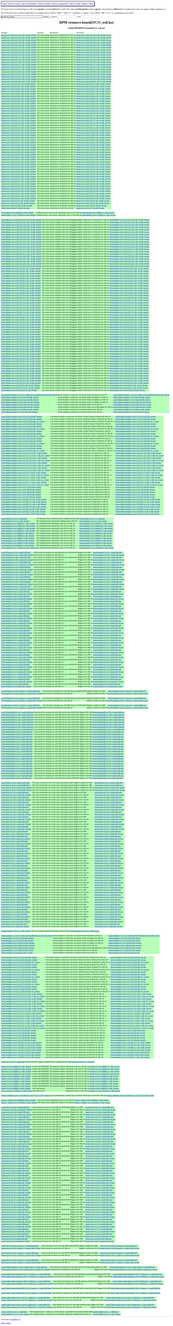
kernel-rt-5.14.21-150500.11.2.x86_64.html (16, 1091)
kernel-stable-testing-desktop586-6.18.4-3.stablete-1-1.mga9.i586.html (26, 1293)
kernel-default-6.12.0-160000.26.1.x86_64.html (18, 531)
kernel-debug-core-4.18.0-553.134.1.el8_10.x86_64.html (21, 220)
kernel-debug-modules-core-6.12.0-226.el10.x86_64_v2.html (22, 451)
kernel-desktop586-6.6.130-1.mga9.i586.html (17, 720)
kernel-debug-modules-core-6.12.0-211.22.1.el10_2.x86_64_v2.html (25, 455)
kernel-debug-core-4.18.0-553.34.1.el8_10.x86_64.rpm (128, 368)
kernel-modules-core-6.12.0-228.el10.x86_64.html (19, 972)
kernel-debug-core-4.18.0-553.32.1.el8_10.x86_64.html (21, 373)
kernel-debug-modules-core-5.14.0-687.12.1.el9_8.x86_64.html (23, 504)
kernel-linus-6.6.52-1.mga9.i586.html (14, 870)
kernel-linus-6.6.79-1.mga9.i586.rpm (108, 846)
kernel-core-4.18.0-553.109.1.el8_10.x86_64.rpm (93, 72)
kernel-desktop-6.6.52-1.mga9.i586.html (15, 630)
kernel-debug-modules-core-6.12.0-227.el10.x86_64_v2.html (22, 443)
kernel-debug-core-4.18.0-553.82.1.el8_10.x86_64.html (21, 288)
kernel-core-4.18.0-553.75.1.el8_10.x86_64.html (18, 120)
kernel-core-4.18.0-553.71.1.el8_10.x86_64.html (18, 128)
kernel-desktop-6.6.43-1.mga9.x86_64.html (16, 643)
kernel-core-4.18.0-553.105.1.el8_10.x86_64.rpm (93, 76)
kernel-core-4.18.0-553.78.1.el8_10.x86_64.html (18, 113)
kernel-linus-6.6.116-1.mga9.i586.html (15, 817)
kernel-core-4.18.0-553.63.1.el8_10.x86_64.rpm (93, 140)
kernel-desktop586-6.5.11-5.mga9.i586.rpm (108, 773)
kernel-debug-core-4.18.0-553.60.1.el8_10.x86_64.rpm (128, 329)
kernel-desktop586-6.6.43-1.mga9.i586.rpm (108, 756)
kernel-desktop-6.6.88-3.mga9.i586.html (15, 596)
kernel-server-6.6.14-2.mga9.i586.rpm (98, 1219)
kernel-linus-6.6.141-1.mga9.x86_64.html (16, 795)
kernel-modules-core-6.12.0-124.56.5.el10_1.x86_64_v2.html (23, 1028)
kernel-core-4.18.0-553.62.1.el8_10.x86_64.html (18, 142)
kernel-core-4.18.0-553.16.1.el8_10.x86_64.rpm (93, 198)
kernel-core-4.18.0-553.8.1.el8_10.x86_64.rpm (92, 201)
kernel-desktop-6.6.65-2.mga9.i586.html (15, 616)
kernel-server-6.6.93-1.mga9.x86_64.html (16, 1149)
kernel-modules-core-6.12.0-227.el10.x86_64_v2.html (20, 984)
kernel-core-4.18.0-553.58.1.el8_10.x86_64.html (18, 147)
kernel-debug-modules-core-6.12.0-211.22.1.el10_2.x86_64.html (24, 453)
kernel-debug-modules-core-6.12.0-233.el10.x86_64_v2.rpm (137, 421)
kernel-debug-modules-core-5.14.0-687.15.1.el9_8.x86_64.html (23, 499)
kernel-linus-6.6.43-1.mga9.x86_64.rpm (109, 882)
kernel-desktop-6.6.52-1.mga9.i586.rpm (107, 630)
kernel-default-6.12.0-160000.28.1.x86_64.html (18, 526)
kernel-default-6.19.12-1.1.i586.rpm (92, 519)
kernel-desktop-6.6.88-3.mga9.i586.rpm (107, 596)
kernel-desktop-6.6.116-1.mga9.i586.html (16, 577)
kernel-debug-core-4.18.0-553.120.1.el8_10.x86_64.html (21, 246)
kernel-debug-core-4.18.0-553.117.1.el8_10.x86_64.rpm (129, 249)
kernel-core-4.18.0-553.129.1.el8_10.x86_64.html (19, 40)
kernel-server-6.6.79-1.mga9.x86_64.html (16, 1163)
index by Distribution (29, 4)
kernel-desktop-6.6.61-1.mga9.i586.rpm (107, 621)
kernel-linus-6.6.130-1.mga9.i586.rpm (108, 807)
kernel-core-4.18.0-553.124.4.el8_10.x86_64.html (19, 50)
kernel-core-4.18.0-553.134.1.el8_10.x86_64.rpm (93, 35)
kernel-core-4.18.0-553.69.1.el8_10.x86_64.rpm (93, 132)
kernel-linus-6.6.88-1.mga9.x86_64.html (15, 839)
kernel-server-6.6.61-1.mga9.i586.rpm (98, 1175)
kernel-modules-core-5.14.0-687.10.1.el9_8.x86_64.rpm (130, 1050)
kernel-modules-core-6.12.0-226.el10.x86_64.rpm (128, 987)
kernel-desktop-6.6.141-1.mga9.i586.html (16, 552)
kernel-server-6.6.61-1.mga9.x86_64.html (16, 1178)
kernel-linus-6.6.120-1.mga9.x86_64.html (16, 814)
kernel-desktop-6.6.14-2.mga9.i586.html (15, 664)
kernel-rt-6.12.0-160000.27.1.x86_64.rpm (104, 1071)
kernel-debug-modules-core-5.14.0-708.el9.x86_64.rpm (135, 490)
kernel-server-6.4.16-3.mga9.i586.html (15, 1234)
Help (91, 4)
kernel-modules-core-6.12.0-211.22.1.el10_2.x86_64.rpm (131, 994)
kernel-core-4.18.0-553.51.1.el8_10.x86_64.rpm (93, 159)
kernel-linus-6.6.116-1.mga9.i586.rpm (108, 817)
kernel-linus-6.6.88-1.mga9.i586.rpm (108, 836)
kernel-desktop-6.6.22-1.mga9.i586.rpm (107, 655)
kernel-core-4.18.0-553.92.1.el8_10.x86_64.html (18, 89)
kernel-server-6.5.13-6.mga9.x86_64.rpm (100, 1226)
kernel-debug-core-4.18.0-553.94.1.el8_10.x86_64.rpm (128, 271)
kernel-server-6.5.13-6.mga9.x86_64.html (16, 1226)
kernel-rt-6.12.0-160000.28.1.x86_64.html (16, 1069)
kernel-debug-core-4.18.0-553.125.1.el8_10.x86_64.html (21, 232)
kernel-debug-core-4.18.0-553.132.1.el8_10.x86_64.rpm (129, 222)
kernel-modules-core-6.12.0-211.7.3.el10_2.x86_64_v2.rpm (132, 1021)
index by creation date (60, 4)
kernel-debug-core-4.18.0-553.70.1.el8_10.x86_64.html (21, 315)
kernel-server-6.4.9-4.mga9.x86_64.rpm (99, 1241)
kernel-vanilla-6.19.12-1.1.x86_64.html (15, 1314)
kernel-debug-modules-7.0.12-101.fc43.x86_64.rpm (131, 400)
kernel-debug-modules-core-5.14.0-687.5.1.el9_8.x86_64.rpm (137, 514)
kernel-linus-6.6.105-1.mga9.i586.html (15, 822)
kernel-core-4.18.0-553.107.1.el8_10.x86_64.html (19, 74)
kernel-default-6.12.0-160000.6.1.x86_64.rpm (95, 540)
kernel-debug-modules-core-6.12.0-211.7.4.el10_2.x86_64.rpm (138, 473)
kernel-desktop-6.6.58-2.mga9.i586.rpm (107, 625)
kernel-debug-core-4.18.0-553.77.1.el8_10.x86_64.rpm (128, 300)
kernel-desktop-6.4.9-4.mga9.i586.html (15, 684)
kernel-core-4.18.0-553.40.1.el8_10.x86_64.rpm (93, 176)
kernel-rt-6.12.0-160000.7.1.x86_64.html (15, 1081)
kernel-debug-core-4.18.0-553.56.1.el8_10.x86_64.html (21, 334)
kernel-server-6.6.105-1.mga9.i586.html (15, 1136)
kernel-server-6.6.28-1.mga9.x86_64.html (16, 1207)
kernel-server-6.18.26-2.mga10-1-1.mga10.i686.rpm (118, 1246)
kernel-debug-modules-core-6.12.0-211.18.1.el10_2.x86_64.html (24, 463)
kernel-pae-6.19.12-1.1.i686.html (13, 1062)
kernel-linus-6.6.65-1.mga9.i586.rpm (108, 856)
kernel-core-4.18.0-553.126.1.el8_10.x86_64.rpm (93, 45)
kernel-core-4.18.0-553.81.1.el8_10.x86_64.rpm (93, 106)
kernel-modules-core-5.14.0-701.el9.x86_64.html (18, 1040)
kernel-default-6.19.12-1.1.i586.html (14, 519)
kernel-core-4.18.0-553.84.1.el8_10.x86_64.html (18, 98)
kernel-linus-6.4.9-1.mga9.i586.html (14, 924)
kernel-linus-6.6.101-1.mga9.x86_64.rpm (109, 829)
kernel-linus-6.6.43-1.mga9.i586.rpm (108, 880)
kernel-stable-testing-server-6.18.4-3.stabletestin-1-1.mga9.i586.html (25, 1305)
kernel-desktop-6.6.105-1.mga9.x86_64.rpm (108, 584)
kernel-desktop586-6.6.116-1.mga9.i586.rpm (108, 724)
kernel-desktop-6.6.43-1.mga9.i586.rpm (107, 640)
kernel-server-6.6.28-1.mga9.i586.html (15, 1205)
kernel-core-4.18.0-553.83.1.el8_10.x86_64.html (18, 101)
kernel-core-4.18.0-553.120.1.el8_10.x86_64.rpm (93, 62)
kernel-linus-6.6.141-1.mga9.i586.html (15, 792)
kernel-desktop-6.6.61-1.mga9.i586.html (15, 621)
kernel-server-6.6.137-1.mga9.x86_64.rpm (100, 1119)
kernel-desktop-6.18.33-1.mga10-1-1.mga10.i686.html (20, 698)
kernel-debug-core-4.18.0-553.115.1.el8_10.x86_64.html (21, 251)
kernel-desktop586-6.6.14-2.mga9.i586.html (16, 768)
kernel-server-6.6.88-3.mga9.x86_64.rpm (100, 1153)
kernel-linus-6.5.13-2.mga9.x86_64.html (15, 912)
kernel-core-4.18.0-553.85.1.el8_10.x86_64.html (18, 96)
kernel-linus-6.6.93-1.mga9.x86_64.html (15, 834)
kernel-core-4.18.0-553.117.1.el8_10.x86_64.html (19, 64)
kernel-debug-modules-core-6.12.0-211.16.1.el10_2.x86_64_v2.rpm (140, 470)
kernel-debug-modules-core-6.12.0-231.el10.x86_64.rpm (136, 424)
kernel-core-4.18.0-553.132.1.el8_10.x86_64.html (19, 38)
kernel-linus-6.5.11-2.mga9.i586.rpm (108, 914)
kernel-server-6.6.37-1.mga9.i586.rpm (98, 1200)
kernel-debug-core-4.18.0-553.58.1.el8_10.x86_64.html (21, 332)
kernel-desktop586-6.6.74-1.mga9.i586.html (16, 741)
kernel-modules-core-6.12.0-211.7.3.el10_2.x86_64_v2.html (22, 1021)
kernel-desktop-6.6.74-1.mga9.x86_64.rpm (108, 613)
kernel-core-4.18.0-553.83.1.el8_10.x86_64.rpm (93, 101)
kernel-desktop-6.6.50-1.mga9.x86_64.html (16, 638)
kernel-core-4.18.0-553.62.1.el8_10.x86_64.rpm (93, 142)
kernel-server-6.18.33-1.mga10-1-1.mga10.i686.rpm (118, 1253)
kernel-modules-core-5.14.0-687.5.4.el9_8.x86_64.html (20, 1052)
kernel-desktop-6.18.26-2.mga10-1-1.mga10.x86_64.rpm (128, 693)
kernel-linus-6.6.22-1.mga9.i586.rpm (108, 895)
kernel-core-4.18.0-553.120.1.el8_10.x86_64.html (19, 62)
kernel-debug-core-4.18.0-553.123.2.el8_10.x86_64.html (21, 239)
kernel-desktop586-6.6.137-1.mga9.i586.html (17, 717)
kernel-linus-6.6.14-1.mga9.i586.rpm (108, 904)
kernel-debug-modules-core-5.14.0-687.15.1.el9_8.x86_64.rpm (138, 499)
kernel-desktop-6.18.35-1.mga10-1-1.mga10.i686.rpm (127, 705)
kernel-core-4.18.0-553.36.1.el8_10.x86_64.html (18, 181)
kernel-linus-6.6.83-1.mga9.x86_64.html (15, 844)
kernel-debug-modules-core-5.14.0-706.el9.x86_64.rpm (135, 492)
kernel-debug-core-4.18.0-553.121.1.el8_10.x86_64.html (21, 244)
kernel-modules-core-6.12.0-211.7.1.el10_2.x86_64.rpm (130, 1023)
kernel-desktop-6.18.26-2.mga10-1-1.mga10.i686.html (20, 691)
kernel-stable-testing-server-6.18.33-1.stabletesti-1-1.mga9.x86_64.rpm (131, 1300)
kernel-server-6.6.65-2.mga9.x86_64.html (16, 1173)
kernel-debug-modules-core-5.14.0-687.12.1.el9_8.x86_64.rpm (138, 504)
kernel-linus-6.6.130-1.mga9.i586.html (15, 807)
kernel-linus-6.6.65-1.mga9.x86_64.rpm (109, 858)
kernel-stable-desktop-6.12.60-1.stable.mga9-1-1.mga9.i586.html (24, 1267)
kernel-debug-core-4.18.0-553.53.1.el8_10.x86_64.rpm (128, 339)
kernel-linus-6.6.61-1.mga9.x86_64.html (15, 863)
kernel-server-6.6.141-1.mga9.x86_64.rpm (100, 1110)
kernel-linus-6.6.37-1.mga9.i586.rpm (108, 885)
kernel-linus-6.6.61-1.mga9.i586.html (14, 861)
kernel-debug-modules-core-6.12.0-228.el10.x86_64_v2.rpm (137, 436)
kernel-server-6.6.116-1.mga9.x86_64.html (16, 1134)
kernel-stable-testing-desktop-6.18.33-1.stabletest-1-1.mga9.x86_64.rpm (138, 1277)
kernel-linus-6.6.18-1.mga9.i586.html (14, 900)
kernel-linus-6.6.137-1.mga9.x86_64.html (16, 805)
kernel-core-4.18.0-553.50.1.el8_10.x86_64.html (18, 162)
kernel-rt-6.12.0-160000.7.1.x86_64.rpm (104, 1081)
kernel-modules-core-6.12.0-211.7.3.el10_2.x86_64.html (21, 1018)
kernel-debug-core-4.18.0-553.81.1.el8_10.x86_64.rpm (128, 290)
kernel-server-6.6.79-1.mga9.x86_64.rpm (100, 1163)
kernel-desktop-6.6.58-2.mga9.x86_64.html (16, 628)
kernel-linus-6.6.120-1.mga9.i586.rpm (108, 812)
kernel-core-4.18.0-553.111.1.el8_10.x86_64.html (18, 69)
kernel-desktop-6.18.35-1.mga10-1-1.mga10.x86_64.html (21, 708)
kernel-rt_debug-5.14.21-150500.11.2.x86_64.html (19, 1103)
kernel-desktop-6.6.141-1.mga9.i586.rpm (107, 552)
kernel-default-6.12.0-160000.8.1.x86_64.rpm (95, 536)
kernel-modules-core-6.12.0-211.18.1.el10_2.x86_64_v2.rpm (132, 1006)
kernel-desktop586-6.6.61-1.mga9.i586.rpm (108, 746)
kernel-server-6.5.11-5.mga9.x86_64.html (16, 1231)
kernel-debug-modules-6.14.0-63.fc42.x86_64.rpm (131, 412)
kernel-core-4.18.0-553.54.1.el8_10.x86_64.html (18, 152)
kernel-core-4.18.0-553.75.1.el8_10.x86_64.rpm (93, 120)
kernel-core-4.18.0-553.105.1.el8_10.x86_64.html (19, 76)
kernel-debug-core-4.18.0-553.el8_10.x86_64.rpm (127, 390)
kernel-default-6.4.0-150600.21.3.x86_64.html (17, 545)
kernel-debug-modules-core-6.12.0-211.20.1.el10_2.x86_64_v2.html (25, 460)
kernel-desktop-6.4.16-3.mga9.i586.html (15, 679)
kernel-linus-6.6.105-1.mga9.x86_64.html (16, 824)
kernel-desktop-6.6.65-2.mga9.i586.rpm (107, 616)
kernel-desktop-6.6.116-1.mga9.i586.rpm (107, 577)
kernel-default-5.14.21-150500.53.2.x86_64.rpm (96, 548)
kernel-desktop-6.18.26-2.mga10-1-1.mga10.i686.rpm (127, 691)
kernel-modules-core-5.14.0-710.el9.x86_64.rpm (128, 1030)
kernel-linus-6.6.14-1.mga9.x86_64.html (15, 907)
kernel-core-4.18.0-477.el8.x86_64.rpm (90, 208)
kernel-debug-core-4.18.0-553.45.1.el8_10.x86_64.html (21, 354)
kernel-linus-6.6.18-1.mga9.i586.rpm (108, 900)
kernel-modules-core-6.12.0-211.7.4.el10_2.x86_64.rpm (130, 1013)
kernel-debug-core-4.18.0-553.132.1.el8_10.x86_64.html (21, 222)
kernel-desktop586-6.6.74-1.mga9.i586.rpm (108, 741)
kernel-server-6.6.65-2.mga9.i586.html (15, 1170)
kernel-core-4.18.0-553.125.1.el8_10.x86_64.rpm (93, 47)
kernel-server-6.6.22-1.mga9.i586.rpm (98, 1209)
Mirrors (85, 4)
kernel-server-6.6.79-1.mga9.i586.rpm (98, 1161)
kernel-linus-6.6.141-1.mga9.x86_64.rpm (109, 795)
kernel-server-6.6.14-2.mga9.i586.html (15, 1219)
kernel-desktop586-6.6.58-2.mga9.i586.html (16, 749)
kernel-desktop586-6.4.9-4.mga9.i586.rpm (108, 778)
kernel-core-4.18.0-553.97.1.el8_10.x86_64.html (18, 84)
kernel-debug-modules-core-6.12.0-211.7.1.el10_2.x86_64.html (23, 482)
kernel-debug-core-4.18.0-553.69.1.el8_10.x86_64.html (21, 317)
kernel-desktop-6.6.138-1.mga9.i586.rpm (107, 557)
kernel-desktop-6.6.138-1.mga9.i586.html (16, 557)
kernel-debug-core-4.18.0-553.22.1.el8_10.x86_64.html (21, 380)
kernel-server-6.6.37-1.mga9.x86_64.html (16, 1202)
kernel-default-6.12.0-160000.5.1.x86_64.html (17, 543)
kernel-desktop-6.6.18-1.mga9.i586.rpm (107, 660)
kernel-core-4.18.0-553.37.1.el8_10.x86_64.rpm (93, 179)
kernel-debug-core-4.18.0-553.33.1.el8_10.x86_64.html (21, 371)
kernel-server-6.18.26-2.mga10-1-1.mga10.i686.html (20, 1246)
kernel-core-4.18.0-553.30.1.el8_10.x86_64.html (18, 191)
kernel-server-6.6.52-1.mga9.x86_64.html (16, 1188)
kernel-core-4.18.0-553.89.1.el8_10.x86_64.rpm (93, 91)
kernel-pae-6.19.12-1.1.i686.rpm (82, 1062)
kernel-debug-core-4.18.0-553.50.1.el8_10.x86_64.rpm (128, 346)
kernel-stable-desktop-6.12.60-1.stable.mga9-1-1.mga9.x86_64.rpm (133, 1269)
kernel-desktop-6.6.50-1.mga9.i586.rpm (107, 635)
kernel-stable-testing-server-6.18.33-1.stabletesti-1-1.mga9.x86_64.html (26, 1300)
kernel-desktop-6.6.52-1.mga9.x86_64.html (16, 633)
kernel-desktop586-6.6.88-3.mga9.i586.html (16, 734)
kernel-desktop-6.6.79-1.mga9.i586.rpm (107, 606)
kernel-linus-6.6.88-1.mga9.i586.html (14, 836)
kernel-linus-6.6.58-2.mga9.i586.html (14, 865)
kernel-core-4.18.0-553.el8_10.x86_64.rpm (91, 206)
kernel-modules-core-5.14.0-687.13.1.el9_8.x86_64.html (21, 1045)
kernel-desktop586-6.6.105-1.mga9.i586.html (17, 727)
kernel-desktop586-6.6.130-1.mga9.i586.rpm (108, 720)
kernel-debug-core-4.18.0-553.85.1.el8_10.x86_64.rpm (128, 281)
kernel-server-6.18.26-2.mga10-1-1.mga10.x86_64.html (21, 1248)
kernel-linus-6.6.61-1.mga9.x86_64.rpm (109, 863)
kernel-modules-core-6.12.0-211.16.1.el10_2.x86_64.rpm (131, 1008)
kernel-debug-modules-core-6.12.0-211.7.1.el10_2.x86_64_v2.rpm (139, 485)
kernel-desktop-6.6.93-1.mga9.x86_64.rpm (108, 594)
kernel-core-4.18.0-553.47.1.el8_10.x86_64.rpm (93, 164)
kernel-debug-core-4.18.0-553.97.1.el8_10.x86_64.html (21, 268)
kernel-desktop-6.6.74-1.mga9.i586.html (15, 611)
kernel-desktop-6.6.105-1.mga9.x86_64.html (17, 584)
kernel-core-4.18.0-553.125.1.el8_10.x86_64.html (19, 47)
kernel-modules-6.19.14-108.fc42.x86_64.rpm (125, 943)
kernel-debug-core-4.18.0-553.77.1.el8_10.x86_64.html (21, 300)
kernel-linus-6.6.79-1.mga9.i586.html (14, 846)
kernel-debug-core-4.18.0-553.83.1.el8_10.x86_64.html (21, 285)
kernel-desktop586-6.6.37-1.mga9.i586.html (16, 759)
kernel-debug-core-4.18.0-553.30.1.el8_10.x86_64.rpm (128, 376)
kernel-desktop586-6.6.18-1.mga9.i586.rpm (108, 766)
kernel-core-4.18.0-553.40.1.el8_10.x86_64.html (18, 176)
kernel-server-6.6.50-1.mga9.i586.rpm (98, 1190)
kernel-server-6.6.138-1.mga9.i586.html (15, 1112)
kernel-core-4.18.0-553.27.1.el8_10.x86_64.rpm (93, 193)
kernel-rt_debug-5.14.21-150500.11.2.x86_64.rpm (92, 1103)
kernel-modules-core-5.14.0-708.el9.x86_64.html (18, 1033)
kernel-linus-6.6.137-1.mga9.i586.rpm (108, 802)
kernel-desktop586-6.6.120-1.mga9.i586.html (17, 722)
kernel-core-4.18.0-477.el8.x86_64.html (15, 208)
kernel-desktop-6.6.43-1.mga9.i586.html (15, 640)
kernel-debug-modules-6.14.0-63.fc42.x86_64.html (19, 412)
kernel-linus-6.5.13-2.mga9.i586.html (14, 909)
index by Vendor (44, 4)
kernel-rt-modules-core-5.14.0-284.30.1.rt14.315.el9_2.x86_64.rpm (130, 1095)
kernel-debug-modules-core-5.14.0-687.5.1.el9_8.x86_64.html (23, 514)
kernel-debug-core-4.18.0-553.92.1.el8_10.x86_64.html (21, 273)
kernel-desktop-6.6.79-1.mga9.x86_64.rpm (108, 608)
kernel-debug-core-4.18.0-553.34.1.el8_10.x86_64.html (21, 368)
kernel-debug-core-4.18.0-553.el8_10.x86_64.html (19, 390)
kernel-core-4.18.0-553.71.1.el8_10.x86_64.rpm (93, 128)
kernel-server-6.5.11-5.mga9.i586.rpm (98, 1229)
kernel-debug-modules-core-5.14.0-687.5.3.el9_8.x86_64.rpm (137, 511)
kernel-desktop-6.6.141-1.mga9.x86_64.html (17, 555)
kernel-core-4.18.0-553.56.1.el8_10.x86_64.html (18, 150)
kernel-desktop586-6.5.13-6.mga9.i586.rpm (108, 771)
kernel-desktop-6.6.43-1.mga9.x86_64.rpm (108, 643)
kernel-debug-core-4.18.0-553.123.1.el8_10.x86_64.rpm (129, 242)
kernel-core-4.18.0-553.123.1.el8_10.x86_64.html (19, 57)
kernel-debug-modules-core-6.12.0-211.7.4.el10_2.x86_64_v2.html (25, 475)
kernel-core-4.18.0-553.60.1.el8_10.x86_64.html (18, 145)
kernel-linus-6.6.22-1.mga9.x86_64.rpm (109, 897)
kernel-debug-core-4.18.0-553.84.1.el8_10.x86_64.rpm (128, 283)
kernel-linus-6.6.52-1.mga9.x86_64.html (15, 873)
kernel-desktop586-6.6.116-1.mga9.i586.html (17, 724)
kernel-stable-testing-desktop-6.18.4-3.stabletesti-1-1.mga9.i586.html (25, 1281)
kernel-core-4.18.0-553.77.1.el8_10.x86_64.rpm (93, 115)
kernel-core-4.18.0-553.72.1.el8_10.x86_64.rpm (93, 125)
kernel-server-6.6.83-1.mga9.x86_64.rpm (100, 1158)
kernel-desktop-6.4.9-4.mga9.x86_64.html (16, 686)
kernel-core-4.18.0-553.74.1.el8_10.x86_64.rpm (93, 123)
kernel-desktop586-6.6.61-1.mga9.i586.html (16, 746)
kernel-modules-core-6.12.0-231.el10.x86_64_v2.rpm (130, 969)
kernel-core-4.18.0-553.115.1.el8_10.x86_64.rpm (93, 67)
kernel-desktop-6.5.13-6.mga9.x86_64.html (16, 672)
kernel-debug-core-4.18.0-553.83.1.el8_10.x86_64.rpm (128, 285)
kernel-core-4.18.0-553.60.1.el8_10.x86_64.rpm (93, 145)
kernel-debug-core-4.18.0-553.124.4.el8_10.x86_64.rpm (129, 234)
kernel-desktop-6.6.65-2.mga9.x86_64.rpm (108, 618)
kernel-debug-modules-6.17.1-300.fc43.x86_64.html (19, 409)
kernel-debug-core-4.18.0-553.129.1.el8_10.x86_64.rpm (129, 225)
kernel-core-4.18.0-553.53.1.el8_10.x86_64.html (18, 154)
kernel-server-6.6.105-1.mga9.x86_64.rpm (100, 1139)
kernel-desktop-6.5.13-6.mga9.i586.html (15, 669)
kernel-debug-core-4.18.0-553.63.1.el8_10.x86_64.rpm (128, 324)
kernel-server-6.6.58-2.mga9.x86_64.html (16, 1183)
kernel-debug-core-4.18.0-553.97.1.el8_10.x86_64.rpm (128, 268)
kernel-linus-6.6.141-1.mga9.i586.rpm (108, 792)
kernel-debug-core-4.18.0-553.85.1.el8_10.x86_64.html (21, 281)
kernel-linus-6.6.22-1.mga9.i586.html (14, 895)
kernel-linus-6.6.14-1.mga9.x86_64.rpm (109, 907)
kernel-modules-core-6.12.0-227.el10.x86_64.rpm (128, 979)
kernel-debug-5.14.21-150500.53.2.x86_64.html (18, 215)
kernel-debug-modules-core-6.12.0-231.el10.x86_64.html (21, 424)
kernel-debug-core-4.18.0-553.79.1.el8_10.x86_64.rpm (128, 295)
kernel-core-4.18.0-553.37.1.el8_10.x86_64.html (18, 179)
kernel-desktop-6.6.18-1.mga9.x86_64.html (16, 662)
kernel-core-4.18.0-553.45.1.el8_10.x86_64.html (18, 169)
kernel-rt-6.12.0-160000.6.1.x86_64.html (15, 1083)
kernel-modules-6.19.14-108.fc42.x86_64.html (17, 943)
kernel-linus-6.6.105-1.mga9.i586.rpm (108, 822)
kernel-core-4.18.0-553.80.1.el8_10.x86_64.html (18, 108)
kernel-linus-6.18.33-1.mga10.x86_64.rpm (110, 788)
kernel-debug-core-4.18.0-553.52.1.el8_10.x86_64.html (21, 341)
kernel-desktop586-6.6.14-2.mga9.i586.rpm (108, 768)
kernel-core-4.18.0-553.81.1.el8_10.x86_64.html (18, 106)
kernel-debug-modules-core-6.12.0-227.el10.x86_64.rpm (136, 438)
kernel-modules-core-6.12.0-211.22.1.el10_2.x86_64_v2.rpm (132, 996)
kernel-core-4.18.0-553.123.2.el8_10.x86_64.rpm (93, 55)
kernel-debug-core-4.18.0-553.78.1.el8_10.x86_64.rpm (128, 298)
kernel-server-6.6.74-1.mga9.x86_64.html (16, 1168)
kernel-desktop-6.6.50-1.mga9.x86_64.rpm (108, 638)
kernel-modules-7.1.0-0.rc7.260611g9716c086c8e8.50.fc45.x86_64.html (27, 936)
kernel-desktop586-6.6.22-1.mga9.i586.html (16, 763)
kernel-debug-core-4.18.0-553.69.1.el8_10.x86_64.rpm (128, 317)
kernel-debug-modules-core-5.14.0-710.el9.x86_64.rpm (135, 487)
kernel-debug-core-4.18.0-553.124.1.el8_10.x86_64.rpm (129, 237)
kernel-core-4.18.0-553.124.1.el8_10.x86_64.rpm (93, 52)
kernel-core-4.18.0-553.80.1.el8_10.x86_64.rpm (93, 108)
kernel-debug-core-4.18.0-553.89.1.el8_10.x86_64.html (21, 276)
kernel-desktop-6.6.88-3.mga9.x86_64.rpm (108, 599)
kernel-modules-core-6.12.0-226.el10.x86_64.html (19, 987)
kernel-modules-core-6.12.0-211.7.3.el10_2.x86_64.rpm (130, 1018)
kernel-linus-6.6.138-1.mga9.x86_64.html (16, 800)
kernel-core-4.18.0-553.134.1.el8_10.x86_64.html (19, 35)
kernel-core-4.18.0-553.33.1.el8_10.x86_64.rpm (93, 186)
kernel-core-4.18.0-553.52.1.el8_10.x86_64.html (18, 157)
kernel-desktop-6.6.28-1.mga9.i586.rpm (107, 650)
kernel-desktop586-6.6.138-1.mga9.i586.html (17, 715)
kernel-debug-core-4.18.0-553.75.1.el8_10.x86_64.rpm (128, 305)
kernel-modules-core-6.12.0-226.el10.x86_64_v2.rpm (130, 991)
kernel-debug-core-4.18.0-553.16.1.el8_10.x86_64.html (21, 383)
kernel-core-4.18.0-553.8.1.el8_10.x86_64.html (18, 201)
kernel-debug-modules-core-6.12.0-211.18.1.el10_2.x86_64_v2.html (25, 465)
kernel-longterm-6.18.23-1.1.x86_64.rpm (84, 931)
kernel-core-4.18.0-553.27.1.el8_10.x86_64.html (18, 193)
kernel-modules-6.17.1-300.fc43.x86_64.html (17, 950)
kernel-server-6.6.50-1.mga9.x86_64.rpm (100, 1192)
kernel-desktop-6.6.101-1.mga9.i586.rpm (107, 587)
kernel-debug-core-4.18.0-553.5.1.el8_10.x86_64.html (20, 388)
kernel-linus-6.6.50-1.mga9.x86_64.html (15, 878)
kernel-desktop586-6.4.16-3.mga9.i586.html (16, 776)
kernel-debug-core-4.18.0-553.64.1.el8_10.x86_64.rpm (128, 322)
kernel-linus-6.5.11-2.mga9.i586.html (14, 914)
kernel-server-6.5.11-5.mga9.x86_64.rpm (99, 1231)
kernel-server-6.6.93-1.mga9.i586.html (15, 1146)
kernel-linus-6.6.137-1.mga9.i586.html (15, 802)
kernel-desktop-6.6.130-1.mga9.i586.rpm (107, 567)
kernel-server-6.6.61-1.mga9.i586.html (15, 1175)
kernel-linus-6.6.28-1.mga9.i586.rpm (108, 890)
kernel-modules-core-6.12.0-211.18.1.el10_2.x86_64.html (21, 1004)
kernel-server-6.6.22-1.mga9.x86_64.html (16, 1212)
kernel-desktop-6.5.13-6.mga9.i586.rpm (107, 669)
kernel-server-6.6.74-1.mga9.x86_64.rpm (100, 1168)
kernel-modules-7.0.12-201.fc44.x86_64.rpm (124, 938)
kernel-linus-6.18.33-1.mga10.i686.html (15, 783)
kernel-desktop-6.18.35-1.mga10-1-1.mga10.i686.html (20, 705)
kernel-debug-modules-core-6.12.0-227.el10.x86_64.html (21, 438)
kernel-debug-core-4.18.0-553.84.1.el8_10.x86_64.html (21, 283)
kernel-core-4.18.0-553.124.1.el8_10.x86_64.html (19, 52)
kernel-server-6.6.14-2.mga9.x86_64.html (16, 1222)
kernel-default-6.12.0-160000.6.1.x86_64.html (17, 540)
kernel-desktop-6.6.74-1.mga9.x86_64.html (16, 613)
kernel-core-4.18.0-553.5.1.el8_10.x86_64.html (18, 203)
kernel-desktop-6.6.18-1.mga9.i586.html (15, 660)
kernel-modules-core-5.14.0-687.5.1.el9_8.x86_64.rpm (130, 1057)
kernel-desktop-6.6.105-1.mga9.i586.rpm (107, 582)
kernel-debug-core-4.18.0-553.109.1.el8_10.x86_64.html (21, 256)
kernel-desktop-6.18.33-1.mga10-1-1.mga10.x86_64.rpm (128, 701)
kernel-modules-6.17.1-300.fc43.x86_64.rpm (124, 950)
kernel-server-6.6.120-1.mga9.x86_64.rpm (100, 1129)
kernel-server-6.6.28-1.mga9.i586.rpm (98, 1205)
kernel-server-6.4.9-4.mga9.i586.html (14, 1239)
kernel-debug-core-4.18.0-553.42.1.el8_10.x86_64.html (21, 359)
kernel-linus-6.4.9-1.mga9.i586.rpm (107, 924)
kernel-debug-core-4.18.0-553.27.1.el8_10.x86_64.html (21, 378)
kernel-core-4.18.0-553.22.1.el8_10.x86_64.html (18, 196)
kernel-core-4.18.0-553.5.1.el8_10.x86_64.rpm (92, 203)
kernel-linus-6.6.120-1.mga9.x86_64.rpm (109, 814)
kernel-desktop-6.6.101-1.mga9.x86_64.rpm (108, 589)
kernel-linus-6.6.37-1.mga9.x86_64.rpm (109, 887)
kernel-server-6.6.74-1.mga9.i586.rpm (98, 1166)
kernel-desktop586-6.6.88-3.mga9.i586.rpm (108, 734)
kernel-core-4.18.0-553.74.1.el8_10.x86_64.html (18, 123)
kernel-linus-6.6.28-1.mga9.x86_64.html (15, 892)
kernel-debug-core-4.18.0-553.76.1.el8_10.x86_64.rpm (128, 302)
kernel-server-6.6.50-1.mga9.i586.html (15, 1190)
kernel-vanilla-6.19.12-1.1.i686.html (14, 1312)
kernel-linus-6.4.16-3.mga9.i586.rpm (108, 919)
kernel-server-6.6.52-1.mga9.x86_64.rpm (100, 1188)
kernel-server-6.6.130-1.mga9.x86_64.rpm (100, 1124)
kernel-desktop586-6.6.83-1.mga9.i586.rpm (108, 737)
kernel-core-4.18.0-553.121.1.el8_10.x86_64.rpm (93, 59)
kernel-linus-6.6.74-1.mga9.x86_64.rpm (109, 853)
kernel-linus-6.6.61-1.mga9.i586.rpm (108, 861)
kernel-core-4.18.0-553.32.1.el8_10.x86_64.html (18, 188)
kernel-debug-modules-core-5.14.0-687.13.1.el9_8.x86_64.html (23, 502)
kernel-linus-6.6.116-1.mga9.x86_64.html (16, 819)
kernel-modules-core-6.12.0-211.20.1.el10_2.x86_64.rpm (131, 999)
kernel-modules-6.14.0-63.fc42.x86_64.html (17, 953)
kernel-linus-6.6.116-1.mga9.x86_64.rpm (109, 819)
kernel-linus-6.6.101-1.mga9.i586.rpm (108, 826)
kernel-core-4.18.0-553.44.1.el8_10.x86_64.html (18, 171)
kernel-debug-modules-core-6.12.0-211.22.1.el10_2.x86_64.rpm (138, 453)
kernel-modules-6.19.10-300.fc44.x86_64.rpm (125, 945)
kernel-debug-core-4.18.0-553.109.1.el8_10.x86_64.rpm (129, 256)
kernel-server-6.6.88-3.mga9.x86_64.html (16, 1153)
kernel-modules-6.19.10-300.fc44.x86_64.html (17, 945)
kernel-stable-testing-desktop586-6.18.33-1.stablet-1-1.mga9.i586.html (26, 1288)
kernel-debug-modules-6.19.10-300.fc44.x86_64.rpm (132, 405)
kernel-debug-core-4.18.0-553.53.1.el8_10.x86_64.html (21, 339)
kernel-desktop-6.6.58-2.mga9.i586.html (15, 625)
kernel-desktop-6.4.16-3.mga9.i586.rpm (107, 679)
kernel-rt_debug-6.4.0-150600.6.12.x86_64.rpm (91, 1100)
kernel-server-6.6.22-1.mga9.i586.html (15, 1209)
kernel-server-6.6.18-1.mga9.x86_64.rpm (100, 1217)
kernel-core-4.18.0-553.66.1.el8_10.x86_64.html (18, 135)
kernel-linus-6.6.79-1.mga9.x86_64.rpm (109, 848)
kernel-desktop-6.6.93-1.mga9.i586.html (15, 591)
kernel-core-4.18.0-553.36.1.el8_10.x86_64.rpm (93, 181)
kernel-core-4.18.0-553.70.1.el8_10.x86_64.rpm (93, 130)
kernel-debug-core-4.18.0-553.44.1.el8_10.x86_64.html (21, 356)
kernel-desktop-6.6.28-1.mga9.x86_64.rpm (108, 652)
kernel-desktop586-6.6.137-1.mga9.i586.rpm (108, 717)
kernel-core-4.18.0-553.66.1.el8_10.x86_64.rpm (93, 135)
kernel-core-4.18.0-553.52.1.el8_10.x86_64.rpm (93, 157)
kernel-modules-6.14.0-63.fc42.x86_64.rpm (124, 953)
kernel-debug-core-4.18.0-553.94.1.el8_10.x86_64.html (21, 271)
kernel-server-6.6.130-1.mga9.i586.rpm (99, 1122)
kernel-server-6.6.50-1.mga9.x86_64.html (16, 1192)
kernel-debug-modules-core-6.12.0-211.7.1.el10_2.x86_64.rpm (138, 482)
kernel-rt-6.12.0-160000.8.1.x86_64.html (15, 1079)
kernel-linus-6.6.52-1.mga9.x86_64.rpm (109, 873)
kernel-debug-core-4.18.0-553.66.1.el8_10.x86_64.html (21, 320)
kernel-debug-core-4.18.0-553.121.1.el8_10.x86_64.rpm (129, 244)
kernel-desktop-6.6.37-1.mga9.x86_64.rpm (108, 647)
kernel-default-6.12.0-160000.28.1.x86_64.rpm (96, 526)
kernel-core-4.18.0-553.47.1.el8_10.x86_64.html (18, 164)
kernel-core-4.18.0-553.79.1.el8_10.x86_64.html (18, 111)
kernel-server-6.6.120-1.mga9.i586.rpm (99, 1127)
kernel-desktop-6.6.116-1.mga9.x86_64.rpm (108, 579)
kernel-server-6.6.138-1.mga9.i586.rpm (99, 1112)
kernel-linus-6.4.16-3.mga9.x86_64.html (15, 921)
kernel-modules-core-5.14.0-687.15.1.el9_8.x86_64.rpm (130, 1043)
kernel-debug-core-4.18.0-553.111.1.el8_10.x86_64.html (21, 254)
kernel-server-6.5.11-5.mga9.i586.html (14, 1229)
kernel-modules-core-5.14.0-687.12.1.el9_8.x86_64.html (21, 1047)
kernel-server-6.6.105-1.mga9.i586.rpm (99, 1136)
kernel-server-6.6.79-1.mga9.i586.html (15, 1161)
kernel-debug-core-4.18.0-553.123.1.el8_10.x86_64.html (21, 242)
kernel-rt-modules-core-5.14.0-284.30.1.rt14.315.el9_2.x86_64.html (25, 1095)
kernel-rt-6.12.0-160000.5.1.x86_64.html (15, 1086)
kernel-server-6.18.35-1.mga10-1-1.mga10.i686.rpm (118, 1260)
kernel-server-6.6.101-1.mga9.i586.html (15, 1141)
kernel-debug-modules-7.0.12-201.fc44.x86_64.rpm (131, 397)
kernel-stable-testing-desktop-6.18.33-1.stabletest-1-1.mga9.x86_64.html (27, 1277)
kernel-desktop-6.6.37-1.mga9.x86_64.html (16, 647)
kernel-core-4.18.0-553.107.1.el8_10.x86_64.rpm (93, 74)
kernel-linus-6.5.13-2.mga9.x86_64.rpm (109, 912)
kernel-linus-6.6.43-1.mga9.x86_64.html (15, 882)
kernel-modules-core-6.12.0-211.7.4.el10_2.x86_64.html (21, 1013)
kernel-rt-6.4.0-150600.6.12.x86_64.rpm (104, 1088)
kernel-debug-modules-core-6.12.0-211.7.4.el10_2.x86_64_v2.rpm (139, 475)
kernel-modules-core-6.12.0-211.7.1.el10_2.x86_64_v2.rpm (132, 1025)
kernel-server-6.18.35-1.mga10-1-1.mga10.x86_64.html (21, 1262)
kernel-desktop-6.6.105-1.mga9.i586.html (16, 582)
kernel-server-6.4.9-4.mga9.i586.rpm (98, 1239)
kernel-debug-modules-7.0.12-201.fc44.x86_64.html (19, 397)
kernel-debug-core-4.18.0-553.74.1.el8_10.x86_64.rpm (128, 307)
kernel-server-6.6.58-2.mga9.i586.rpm (98, 1180)
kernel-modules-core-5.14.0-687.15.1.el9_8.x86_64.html (21, 1043)
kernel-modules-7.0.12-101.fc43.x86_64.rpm (124, 940)
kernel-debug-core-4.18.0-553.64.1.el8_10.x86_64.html (21, 322)
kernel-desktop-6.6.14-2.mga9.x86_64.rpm (108, 667)
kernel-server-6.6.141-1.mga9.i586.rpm (99, 1107)
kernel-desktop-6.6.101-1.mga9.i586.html (16, 587)
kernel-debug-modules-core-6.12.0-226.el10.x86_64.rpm (136, 446)
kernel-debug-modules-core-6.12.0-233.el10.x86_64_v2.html (22, 421)
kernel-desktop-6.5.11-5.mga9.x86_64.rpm (108, 677)
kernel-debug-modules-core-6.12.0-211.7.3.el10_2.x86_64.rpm (138, 477)
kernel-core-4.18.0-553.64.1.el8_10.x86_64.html (18, 137)
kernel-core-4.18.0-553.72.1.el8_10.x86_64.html (18, 125)
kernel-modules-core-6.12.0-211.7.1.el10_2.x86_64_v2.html (22, 1025)
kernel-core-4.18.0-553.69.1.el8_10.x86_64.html (18, 132)
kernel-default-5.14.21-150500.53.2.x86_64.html (18, 548)
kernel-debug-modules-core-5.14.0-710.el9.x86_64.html (21, 487)
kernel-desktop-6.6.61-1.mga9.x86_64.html (16, 623)
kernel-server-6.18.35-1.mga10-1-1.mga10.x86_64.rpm (119, 1262)
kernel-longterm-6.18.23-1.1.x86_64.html (16, 931)
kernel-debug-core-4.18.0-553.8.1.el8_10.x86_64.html (20, 385)
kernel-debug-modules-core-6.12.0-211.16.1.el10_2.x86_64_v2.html (25, 470)
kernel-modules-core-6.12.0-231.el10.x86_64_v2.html (20, 969)
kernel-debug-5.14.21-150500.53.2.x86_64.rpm (99, 215)
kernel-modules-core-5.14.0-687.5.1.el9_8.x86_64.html (20, 1057)
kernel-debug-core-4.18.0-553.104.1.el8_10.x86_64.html (21, 264)
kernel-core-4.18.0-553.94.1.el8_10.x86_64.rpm (93, 86)
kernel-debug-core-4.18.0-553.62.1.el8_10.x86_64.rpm (128, 327)
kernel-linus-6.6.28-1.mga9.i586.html (14, 890)
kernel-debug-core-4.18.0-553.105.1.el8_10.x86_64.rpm (129, 261)
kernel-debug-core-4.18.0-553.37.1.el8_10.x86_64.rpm (128, 363)
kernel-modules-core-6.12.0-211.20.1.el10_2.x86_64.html (21, 999)
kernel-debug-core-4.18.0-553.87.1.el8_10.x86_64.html (21, 278)
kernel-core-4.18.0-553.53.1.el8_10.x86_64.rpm (93, 154)
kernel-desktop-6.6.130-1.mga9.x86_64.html (17, 569)
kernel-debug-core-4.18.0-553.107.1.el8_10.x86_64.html (21, 259)
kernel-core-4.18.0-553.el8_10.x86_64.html (16, 206)
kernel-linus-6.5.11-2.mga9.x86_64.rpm (109, 917)
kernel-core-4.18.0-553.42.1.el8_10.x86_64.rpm (93, 174)
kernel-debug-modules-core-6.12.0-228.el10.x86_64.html (21, 431)
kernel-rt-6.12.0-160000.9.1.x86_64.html (15, 1076)
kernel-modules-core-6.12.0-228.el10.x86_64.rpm (128, 972)
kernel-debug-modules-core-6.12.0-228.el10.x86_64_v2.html (22, 436)
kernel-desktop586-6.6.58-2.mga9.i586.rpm (108, 749)
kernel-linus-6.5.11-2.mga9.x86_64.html (15, 917)
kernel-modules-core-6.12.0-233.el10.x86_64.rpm (128, 957)
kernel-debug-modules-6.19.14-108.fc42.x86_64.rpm (132, 402)
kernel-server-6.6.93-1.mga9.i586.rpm (98, 1146)
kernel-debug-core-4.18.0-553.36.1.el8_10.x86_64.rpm (128, 366)
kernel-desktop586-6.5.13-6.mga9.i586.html (16, 771)
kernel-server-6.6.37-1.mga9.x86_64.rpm (100, 1202)
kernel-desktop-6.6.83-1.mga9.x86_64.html (16, 604)
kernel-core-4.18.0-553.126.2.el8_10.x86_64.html (19, 42)
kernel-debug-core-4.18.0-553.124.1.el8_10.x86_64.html (21, 237)
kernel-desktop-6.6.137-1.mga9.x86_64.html (17, 565)
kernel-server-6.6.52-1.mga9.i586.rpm (98, 1185)
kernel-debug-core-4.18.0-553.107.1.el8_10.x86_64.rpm (129, 259)
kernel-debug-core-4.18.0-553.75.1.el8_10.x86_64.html (21, 305)
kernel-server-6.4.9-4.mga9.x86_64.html (15, 1241)
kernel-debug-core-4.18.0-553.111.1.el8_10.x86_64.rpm (129, 254)
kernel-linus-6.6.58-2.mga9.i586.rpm (108, 865)
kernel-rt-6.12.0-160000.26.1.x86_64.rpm (104, 1074)
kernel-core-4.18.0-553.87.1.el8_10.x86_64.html (18, 94)
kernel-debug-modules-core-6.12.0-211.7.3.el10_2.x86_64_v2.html (25, 480)
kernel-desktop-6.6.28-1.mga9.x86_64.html (16, 652)
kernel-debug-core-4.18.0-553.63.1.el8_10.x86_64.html (21, 324)
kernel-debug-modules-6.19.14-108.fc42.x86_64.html (20, 402)
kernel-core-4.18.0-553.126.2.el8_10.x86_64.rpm (93, 42)
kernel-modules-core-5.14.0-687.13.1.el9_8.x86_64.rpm (130, 1045)
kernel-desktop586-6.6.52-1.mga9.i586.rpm (108, 751)
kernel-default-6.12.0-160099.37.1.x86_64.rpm (96, 523)
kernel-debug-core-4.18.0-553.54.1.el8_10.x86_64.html (21, 337)
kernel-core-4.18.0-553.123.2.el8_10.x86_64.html (19, 55)
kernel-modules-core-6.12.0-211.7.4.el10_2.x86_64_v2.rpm (132, 1016)
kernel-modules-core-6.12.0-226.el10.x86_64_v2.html (20, 991)
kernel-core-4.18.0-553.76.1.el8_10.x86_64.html (18, 118)
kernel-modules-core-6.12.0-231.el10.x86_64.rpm (128, 965)
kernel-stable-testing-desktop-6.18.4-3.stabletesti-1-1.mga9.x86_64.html (26, 1284)
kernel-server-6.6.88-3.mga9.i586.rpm (98, 1151)
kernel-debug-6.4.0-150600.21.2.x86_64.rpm (98, 213)
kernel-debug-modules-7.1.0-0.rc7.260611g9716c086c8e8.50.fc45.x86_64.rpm (141, 395)
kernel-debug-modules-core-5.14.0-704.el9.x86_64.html (21, 494)
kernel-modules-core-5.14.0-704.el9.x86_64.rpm (128, 1038)
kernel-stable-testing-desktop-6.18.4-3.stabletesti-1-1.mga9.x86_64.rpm (138, 1284)
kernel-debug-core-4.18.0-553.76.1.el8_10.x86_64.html (21, 302)
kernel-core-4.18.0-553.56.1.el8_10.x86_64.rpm (93, 150)
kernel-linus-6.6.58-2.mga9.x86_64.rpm (109, 868)
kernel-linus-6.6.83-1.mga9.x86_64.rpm (109, 844)
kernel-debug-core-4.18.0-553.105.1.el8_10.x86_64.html (21, 261)
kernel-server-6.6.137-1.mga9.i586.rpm (99, 1117)
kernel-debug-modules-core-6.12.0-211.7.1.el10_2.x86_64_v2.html (25, 485)
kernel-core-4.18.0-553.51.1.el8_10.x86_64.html (18, 159)
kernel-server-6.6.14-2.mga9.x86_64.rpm (100, 1222)
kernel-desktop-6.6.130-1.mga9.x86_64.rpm (108, 569)
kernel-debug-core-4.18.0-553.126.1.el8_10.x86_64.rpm (129, 229)
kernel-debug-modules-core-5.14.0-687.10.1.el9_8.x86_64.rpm (138, 507)
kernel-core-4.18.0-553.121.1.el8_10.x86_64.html (19, 59)
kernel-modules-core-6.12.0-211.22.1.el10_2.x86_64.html (21, 994)
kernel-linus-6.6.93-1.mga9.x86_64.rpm (109, 834)
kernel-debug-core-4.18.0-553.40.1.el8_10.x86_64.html (21, 361)
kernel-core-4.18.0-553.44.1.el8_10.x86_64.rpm (93, 171)
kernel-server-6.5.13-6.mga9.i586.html (15, 1224)
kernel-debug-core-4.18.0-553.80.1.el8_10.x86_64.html (21, 293)
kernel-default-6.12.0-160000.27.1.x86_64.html (18, 528)
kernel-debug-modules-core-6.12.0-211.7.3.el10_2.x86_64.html (23, 477)
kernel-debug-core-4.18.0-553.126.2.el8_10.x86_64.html (21, 227)
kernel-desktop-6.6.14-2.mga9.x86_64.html (16, 667)
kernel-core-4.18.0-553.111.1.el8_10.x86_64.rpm (93, 69)
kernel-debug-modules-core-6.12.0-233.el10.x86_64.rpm (136, 417)
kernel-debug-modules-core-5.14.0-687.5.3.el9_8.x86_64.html (23, 511)
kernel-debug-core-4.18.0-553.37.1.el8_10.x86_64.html (21, 363)
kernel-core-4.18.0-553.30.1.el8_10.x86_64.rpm (93, 191)
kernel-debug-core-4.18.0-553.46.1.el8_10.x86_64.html (21, 351)
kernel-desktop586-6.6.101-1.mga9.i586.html (17, 729)
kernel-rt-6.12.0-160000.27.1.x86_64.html (16, 1071)
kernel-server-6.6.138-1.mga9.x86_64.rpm (100, 1114)
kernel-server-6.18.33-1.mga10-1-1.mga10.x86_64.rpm (119, 1255)
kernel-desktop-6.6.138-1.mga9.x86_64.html (17, 560)
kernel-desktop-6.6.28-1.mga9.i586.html (15, 650)
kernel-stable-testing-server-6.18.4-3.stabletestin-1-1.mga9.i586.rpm (130, 1305)
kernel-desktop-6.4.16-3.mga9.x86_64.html (16, 681)
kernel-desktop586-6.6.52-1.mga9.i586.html (16, 751)
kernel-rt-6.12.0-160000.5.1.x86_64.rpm (104, 1086)
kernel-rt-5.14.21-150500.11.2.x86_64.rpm (105, 1091)
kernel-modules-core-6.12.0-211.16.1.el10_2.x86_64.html (21, 1008)
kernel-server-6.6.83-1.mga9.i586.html (15, 1156)
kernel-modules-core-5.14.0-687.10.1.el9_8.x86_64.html (21, 1050)
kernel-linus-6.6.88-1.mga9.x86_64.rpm (109, 839)
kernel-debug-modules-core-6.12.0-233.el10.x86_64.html (21, 417)
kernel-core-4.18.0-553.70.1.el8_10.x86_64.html (18, 130)
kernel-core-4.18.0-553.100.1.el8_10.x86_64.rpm (93, 81)
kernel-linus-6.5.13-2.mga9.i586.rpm (108, 909)
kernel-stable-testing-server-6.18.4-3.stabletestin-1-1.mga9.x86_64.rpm (131, 1307)
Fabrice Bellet (6, 1323)
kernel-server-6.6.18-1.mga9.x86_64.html (16, 1217)
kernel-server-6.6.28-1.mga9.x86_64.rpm (100, 1207)
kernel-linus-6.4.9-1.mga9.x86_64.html (15, 926)
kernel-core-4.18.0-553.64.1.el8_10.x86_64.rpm (93, 137)
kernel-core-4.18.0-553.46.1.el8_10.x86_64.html (18, 167)
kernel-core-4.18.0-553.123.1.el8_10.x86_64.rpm (93, 57)
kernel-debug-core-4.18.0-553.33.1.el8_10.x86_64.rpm (128, 371)
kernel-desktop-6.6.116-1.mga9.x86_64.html (17, 579)
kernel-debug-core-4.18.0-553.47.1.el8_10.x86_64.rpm (128, 349)
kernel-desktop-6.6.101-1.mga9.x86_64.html (17, 589)
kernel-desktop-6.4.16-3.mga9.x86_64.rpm (108, 681)
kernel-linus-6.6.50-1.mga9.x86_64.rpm (109, 878)
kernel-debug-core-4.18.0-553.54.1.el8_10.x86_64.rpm (128, 337)
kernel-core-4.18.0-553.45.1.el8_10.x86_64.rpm (93, 169)
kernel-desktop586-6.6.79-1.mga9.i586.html (16, 739)
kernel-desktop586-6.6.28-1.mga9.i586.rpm (108, 761)
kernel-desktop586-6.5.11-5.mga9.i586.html (16, 773)
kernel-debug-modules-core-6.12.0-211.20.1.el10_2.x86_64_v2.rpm (140, 460)
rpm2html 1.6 (15, 1319)
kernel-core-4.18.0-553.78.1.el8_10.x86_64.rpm (93, 113)
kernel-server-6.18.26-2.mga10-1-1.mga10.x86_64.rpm (119, 1248)
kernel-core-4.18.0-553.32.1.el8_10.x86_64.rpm (93, 188)
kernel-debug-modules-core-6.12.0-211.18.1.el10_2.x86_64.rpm (138, 463)
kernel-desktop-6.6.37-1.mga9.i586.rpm (107, 645)
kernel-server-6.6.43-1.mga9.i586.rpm (98, 1195)
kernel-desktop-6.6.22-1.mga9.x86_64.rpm (108, 657)
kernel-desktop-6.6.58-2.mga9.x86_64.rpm (108, 628)
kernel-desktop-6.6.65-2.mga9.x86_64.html (16, 618)
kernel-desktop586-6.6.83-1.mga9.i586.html (16, 737)
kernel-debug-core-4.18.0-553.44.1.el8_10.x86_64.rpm (128, 356)
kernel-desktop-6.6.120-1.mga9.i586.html (16, 572)
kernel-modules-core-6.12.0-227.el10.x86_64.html (19, 979)
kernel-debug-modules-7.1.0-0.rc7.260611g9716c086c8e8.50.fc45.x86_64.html (29, 395)
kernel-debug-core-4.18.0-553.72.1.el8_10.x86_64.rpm (128, 310)
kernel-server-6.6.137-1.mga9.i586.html (15, 1117)
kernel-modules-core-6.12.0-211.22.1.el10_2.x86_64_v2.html (23, 996)
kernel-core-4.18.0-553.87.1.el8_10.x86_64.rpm (93, 94)
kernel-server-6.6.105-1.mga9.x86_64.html (16, 1139)
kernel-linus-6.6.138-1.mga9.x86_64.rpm (109, 800)
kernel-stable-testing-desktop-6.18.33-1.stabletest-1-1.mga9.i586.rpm (137, 1274)
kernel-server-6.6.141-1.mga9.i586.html (15, 1107)
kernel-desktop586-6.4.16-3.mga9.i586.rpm (108, 776)
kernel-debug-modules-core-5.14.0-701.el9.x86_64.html (21, 497)
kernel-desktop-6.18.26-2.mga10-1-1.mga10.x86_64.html (21, 693)
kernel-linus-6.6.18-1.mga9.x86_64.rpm (109, 902)
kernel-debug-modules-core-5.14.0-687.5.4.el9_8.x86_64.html (23, 509)
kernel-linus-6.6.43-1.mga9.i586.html (14, 880)
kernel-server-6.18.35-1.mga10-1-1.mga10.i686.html (20, 1260)
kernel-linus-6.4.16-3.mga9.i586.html (14, 919)
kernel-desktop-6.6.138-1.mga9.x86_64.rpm (108, 560)
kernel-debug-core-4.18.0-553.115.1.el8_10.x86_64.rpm (129, 251)
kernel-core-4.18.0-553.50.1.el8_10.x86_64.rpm (93, 162)
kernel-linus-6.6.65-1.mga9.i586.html (14, 856)
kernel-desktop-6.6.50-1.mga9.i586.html (15, 635)
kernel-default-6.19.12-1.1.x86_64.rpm (93, 521)
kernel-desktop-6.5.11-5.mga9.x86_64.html (16, 677)
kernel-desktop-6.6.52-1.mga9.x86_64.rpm (108, 633)
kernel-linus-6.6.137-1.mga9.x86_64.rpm (109, 805)
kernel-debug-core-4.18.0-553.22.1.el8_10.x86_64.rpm (128, 380)
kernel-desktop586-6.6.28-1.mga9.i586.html (16, 761)
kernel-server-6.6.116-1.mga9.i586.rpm (99, 1132)
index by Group (14, 4)
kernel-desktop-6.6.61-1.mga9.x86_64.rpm (108, 623)
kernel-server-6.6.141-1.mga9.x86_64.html (16, 1110)
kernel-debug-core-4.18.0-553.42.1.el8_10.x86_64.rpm (128, 359)
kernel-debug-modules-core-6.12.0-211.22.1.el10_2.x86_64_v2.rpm (140, 455)
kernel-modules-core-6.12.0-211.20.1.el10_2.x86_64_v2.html (23, 1001)
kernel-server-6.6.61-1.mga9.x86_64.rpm (100, 1178)
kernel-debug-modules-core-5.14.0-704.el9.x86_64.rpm (135, 494)
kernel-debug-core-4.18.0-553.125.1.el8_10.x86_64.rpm (129, 232)
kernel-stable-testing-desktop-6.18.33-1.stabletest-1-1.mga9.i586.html (26, 1274)
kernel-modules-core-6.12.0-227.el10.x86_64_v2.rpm (130, 984)
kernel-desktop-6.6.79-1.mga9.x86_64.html (16, 608)
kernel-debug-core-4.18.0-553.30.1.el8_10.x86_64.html (21, 376)
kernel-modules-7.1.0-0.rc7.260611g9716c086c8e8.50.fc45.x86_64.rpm (134, 936)
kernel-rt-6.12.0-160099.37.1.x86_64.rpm (104, 1066)
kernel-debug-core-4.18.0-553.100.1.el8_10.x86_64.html (21, 266)
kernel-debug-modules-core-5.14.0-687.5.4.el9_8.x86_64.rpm (137, 509)
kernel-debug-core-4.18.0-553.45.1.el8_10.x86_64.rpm (128, 354)
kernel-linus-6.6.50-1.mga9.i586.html (14, 875)
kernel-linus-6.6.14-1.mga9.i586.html (14, 904)
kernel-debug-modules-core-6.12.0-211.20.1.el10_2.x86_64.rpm (138, 458)
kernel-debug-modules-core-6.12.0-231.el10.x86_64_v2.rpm (137, 429)
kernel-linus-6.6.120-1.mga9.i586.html (15, 812)
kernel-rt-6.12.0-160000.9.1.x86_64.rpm (104, 1076)
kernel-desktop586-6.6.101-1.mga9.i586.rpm (108, 729)
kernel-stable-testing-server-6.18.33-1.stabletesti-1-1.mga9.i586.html (25, 1298)
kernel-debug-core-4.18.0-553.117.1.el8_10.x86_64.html (21, 249)
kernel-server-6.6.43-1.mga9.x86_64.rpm (100, 1197)
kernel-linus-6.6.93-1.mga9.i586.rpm (108, 831)
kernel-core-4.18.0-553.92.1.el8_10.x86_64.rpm (93, 89)
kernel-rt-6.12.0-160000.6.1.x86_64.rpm (104, 1083)
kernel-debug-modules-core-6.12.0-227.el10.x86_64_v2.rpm (137, 443)
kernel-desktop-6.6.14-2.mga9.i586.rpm (107, 664)
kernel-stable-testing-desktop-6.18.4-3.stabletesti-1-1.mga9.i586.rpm (137, 1281)
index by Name (75, 4)
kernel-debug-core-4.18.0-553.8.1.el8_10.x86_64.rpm (128, 385)
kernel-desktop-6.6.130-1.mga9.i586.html (16, 567)
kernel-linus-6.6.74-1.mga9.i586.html (14, 851)
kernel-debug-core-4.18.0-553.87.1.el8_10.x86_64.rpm (128, 278)
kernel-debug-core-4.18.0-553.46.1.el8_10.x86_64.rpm (128, 351)
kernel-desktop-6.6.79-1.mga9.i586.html (15, 606)
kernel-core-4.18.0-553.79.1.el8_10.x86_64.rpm (93, 111)
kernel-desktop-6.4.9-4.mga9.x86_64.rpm (107, 686)
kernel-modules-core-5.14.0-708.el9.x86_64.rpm (128, 1033)
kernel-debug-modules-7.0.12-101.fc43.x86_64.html (19, 400)
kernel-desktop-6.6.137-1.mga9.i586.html (16, 562)
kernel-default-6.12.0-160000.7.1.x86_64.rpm (95, 538)
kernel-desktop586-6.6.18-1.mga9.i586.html (16, 766)
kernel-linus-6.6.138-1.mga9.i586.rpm (108, 797)
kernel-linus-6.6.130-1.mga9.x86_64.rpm (109, 809)
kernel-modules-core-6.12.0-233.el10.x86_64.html (19, 957)
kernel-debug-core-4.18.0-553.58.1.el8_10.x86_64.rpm (128, 332)
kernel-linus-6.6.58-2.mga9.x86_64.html (15, 868)
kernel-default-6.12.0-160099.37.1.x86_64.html (18, 523)
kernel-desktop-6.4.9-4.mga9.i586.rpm (106, 684)
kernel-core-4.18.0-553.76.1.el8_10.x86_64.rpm (93, 118)
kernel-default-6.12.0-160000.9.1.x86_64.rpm (95, 533)
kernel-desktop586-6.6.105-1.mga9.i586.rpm (108, 727)
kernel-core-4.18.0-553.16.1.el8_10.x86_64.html (18, 198)
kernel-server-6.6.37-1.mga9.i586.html (15, 1200)
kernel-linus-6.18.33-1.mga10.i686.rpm (109, 783)
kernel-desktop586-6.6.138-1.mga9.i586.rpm (108, 715)
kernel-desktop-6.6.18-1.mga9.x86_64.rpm (108, 662)
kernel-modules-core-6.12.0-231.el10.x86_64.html (19, 965)
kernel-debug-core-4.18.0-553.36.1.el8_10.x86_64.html (21, 366)
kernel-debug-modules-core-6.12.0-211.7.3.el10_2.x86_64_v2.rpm (139, 480)
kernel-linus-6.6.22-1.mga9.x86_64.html (15, 897)
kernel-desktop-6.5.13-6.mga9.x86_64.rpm (108, 672)
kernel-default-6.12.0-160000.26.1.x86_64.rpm (96, 531)
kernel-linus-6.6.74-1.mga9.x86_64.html (15, 853)
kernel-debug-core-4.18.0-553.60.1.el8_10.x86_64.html (21, 329)
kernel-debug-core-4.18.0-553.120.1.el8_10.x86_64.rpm (129, 246)
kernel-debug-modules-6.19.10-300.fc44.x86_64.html (20, 405)
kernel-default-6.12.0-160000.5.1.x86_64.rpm (95, 543)
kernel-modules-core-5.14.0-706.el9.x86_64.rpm (128, 1035)
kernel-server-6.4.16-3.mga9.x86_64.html (16, 1236)
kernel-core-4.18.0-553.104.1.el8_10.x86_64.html (19, 79)
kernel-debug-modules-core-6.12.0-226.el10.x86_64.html (21, 446)
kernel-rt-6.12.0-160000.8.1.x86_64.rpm (104, 1079)
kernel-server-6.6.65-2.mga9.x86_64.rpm (100, 1173)
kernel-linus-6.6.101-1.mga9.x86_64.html (16, 829)
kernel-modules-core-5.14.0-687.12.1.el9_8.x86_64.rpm (130, 1047)
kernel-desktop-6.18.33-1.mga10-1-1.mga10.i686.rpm (127, 698)
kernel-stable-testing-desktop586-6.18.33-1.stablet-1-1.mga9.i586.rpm (135, 1288)
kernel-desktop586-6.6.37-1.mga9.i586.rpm (108, 759)
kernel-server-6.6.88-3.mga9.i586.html (15, 1151)
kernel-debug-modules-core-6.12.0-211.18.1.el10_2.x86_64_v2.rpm (140, 465)
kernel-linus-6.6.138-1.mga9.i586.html (15, 797)
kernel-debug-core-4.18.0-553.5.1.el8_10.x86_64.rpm (128, 388)
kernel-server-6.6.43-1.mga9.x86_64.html (16, 1197)
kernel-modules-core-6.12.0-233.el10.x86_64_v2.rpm (130, 962)
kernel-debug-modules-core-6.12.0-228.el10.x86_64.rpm (136, 431)
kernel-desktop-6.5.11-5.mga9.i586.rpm (107, 674)
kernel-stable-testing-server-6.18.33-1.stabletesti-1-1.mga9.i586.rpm (130, 1298)
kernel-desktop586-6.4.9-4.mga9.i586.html (16, 778)
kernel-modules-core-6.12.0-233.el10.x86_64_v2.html (20, 962)
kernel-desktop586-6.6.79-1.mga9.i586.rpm (108, 739)
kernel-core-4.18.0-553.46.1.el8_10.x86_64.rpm (93, 167)
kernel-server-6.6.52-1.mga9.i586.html (15, 1185)
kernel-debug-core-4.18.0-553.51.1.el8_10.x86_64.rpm (128, 344)
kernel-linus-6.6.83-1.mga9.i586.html (14, 841)
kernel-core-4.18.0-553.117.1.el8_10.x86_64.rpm (93, 64)
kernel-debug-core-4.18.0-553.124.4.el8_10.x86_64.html (21, 234)
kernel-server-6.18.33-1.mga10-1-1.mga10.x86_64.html (21, 1255)
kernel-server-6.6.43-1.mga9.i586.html (15, 1195)
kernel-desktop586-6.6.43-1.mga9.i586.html (16, 756)
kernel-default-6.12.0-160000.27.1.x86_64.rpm (96, 528)
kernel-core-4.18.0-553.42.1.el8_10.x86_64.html (18, 174)
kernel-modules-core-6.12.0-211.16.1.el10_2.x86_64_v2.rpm (132, 1011)
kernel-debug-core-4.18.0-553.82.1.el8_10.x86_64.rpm (128, 288)
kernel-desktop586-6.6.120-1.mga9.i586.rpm (108, 722)
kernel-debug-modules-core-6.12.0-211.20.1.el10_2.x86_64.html (24, 458)
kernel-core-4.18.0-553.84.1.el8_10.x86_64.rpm (93, 98)
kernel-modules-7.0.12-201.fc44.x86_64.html (17, 938)
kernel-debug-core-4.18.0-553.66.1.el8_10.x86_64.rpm (128, 320)
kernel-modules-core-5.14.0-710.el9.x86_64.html (18, 1030)
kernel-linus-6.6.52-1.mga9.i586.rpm (108, 870)
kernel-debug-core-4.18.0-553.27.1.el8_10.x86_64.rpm (128, 378)
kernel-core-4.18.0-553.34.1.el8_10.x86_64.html (18, 184)
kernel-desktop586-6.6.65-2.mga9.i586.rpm (108, 744)
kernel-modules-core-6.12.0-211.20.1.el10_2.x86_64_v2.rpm (132, 1001)
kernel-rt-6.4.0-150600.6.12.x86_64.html (15, 1088)
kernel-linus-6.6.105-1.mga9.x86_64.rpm (109, 824)
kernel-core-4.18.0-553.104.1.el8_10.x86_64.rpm (93, 79)
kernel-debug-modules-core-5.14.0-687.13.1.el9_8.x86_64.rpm (138, 502)
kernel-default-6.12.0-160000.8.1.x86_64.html (17, 536)
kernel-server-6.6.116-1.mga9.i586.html (15, 1132)
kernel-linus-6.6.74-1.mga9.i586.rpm (108, 851)
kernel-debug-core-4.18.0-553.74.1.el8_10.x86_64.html (21, 307)
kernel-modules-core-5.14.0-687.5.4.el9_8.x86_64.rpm (130, 1052)
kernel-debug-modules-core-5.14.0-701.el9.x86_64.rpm (135, 497)
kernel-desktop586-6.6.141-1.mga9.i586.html (17, 712)
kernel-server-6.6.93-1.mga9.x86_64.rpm (100, 1149)
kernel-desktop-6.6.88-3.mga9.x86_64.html (16, 599)
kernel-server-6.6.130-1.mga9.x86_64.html (16, 1124)
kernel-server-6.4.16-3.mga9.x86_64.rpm (100, 1236)
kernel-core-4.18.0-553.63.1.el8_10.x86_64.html (18, 140)
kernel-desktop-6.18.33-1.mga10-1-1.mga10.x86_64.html (21, 701)
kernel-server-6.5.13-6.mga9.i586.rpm (98, 1224)
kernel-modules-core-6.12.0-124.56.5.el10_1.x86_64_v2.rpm (132, 1028)
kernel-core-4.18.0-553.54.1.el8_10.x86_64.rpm (93, 152)
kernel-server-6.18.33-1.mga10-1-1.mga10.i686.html (20, 1253)
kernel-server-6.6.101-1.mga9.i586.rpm (99, 1141)
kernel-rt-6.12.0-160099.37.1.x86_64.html (16, 1066)
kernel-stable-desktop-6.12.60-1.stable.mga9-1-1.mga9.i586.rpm (132, 1267)
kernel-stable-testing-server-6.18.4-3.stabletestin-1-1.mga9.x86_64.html (26, 1307)
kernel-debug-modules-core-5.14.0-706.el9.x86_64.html (21, 492)
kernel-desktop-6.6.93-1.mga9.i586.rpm (107, 591)
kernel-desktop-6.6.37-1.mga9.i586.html (15, 645)
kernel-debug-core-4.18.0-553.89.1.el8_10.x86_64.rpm (128, 276)
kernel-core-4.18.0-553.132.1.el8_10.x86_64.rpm (93, 38)
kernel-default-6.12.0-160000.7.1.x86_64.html (17, 538)
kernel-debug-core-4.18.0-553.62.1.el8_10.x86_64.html (21, 327)
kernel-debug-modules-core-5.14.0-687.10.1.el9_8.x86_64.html (23, 507)
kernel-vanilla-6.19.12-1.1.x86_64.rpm (106, 1314)
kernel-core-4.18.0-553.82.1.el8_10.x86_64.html (18, 103)
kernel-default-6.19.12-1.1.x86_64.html (15, 521)
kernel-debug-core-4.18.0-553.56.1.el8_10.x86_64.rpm (128, 334)
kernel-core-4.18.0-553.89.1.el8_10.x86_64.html (18, 91)
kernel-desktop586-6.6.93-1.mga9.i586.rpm (108, 732)
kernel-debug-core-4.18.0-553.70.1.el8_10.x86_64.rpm (128, 315)
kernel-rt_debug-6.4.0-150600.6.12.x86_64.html (18, 1100)
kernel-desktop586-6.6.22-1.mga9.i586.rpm (108, 763)
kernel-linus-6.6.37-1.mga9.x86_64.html (15, 887)
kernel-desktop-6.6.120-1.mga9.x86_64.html (17, 574)
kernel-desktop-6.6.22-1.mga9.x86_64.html (16, 657)
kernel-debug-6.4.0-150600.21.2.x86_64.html (17, 213)
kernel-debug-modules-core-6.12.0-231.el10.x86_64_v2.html (22, 429)
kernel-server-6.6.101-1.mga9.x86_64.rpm (100, 1144)
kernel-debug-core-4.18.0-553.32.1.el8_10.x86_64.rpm (128, 373)
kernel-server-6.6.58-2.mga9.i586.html (15, 1180)
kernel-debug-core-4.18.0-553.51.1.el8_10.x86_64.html (21, 344)
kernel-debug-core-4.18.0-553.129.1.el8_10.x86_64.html (21, 225)
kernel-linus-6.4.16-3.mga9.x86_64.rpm (109, 921)
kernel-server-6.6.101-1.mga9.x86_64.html (16, 1144)
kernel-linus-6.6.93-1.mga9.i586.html (14, 831)
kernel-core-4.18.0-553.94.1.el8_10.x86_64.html (18, 86)
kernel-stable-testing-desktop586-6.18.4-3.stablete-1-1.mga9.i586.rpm (135, 1293)
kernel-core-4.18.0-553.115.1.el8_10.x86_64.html (19, 67)
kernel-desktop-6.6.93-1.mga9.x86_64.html (16, 594)
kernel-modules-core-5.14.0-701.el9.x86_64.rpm (128, 1040)
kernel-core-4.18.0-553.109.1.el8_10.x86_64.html (19, 72)
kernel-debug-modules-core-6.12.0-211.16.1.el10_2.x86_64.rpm (138, 468)
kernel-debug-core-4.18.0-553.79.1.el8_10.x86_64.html (21, 295)
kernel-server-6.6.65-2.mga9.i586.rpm (98, 1170)
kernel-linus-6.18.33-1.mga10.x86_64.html (16, 788)
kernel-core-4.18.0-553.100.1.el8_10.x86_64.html (19, 81)
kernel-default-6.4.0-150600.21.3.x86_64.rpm (95, 545)
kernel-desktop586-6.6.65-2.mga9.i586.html (16, 744)
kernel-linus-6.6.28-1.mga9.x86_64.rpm (109, 892)
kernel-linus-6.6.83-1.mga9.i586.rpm (108, 841)
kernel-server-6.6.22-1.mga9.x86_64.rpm (100, 1212)
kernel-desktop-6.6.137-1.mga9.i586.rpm (107, 562)
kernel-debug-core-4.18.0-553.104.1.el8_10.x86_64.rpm (129, 264)
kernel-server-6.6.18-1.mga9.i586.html (15, 1214)
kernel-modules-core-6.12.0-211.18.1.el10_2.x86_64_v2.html (23, 1006)
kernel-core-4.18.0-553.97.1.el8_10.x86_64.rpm (93, 84)
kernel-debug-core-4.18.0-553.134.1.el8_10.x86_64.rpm (129, 220)
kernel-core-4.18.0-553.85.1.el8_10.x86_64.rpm (93, 96)
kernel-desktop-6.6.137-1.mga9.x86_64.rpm (108, 565)
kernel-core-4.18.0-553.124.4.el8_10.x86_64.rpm (93, 50)
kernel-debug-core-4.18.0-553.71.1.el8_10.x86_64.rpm (128, 312)
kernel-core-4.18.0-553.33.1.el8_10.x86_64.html (18, 186)
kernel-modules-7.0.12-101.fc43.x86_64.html (17, 940)
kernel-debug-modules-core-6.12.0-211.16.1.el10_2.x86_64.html (24, 468)
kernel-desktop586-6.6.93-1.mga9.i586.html (16, 732)
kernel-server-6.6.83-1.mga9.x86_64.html (16, 1158)
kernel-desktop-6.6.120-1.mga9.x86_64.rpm (108, 574)
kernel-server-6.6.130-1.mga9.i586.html (15, 1122)
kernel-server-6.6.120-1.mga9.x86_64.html (16, 1129)
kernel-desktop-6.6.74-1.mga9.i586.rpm (107, 611)
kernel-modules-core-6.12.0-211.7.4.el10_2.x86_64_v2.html (22, 1016)
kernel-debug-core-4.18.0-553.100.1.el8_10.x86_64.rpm (129, 266)
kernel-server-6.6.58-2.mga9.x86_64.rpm (100, 1183)
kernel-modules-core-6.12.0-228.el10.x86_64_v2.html (20, 977)
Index (5, 4)
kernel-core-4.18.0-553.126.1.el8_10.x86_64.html (19, 45)
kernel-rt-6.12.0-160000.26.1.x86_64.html (16, 1074)
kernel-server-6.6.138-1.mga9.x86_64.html (16, 1114)
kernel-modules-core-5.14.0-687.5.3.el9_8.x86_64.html (20, 1055)
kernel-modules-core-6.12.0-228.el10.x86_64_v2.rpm (130, 977)
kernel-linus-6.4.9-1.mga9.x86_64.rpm (108, 926)
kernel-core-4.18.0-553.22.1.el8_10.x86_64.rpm (93, 196)
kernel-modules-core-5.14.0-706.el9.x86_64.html (18, 1035)
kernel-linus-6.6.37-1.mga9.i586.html (14, 885)
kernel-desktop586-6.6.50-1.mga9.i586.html (16, 754)
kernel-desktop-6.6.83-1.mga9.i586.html (15, 601)
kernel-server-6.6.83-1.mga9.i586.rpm (98, 1156)
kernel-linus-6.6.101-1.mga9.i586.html (15, 826)
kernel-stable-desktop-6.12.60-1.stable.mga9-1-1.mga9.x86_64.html (25, 1269)
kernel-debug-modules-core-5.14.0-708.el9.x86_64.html (21, 490)
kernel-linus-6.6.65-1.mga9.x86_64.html (15, 858)
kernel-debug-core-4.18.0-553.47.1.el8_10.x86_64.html (21, 349)
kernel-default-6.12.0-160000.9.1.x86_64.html (17, 533)
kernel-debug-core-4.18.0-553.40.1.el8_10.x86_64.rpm (128, 361)
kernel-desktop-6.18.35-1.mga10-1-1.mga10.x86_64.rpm (128, 708)
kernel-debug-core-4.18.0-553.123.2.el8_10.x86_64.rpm (129, 239)
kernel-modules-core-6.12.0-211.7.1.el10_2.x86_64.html (21, 1023)
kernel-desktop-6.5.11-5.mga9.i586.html (15, 674)
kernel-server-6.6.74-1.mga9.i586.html (15, 1166)
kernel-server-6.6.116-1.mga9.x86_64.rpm (100, 1134)
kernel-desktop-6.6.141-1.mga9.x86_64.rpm (108, 555)
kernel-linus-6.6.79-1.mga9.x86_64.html (15, 848)
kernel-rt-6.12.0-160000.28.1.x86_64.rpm (104, 1069)
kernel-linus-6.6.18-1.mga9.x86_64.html (15, 902)
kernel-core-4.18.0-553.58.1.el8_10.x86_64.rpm (93, 147)
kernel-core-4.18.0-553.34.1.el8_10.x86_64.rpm (93, 184)
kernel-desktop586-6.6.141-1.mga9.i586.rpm (108, 712)
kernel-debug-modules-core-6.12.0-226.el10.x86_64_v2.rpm (137, 451)
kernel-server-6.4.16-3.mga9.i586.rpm (98, 1234)
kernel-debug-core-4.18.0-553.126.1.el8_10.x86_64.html (21, 229)
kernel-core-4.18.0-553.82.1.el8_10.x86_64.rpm (93, 103)
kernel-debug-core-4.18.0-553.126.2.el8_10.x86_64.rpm (129, 227)
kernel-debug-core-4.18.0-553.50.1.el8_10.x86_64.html (21, 346)
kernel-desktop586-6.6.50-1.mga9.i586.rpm (108, 754)
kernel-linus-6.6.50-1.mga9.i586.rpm (108, 875)
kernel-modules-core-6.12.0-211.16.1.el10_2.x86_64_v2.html (23, 1011)
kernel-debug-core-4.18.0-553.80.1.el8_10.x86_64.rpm (128, 293)
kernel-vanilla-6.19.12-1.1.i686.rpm (105, 1312)
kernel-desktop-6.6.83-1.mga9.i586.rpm (107, 601)
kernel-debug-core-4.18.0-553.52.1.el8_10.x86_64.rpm (128, 341)
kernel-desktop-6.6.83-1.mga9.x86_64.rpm (108, 604)
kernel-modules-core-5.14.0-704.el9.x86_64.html (18, 1038)
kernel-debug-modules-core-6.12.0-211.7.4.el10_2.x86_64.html (23, 473)
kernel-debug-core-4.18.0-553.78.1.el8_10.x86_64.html (21, 298)
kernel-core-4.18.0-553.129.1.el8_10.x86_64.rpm (93, 40)
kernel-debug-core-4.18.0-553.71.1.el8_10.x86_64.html (21, 312)
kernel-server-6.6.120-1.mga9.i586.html (15, 1127)
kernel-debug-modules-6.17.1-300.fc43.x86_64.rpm (131, 409)
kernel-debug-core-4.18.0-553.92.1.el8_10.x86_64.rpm (128, 273)
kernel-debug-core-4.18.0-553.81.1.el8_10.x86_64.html (21, 290)
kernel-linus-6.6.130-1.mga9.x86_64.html (16, 809)
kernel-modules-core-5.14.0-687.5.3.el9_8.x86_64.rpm (130, 1055)
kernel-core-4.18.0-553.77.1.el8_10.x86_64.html (18, 115)
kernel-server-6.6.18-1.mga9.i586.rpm (98, 1214)
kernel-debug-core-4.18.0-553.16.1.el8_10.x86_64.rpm (128, 383)
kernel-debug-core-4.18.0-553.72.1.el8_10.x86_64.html (21, 310)
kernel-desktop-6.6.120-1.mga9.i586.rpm (107, 572)
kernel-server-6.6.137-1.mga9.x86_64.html (16, 1119)
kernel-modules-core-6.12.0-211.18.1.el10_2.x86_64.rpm (131, 1004)
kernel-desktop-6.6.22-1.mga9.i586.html (15, 655)
